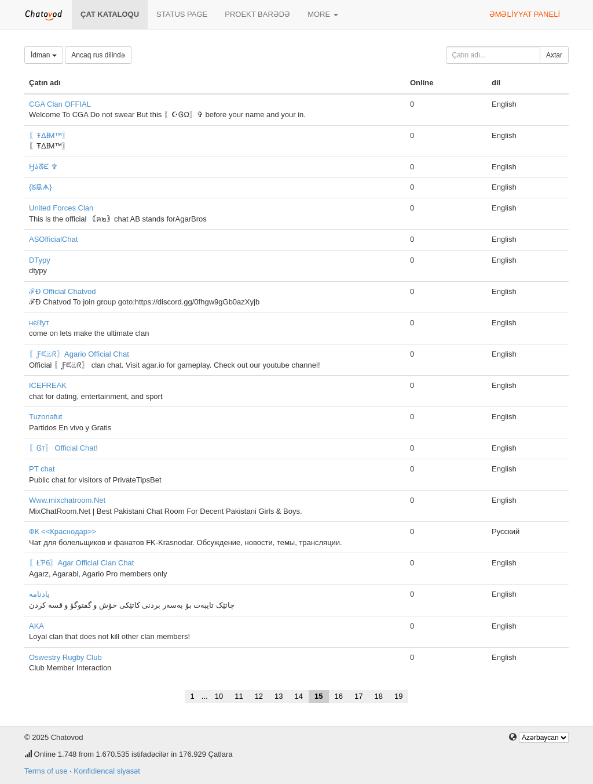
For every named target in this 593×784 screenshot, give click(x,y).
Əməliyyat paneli (524, 14)
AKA (36, 626)
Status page (181, 14)
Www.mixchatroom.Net (67, 500)
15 (318, 696)
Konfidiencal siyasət (107, 771)
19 (398, 696)
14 (299, 696)
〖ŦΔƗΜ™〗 (49, 135)
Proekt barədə (257, 14)
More (323, 14)
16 (339, 696)
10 (219, 696)
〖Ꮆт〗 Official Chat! (63, 448)
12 (259, 696)
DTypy (39, 260)
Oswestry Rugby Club (65, 657)
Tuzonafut (45, 416)
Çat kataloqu (109, 14)
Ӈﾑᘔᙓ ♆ (43, 166)
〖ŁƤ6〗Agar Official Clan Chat (81, 562)
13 (278, 696)
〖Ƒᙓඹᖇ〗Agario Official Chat (79, 354)
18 (378, 696)
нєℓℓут (39, 322)
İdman (44, 55)
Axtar (554, 55)
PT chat (42, 468)
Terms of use (45, 771)
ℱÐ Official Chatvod (62, 291)
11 (239, 696)
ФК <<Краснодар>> (62, 531)
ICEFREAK (48, 385)
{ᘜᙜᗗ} (40, 187)
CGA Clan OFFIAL (60, 104)
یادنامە (39, 594)
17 (358, 696)
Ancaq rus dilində (98, 55)
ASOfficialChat (53, 239)
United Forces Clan (61, 208)
